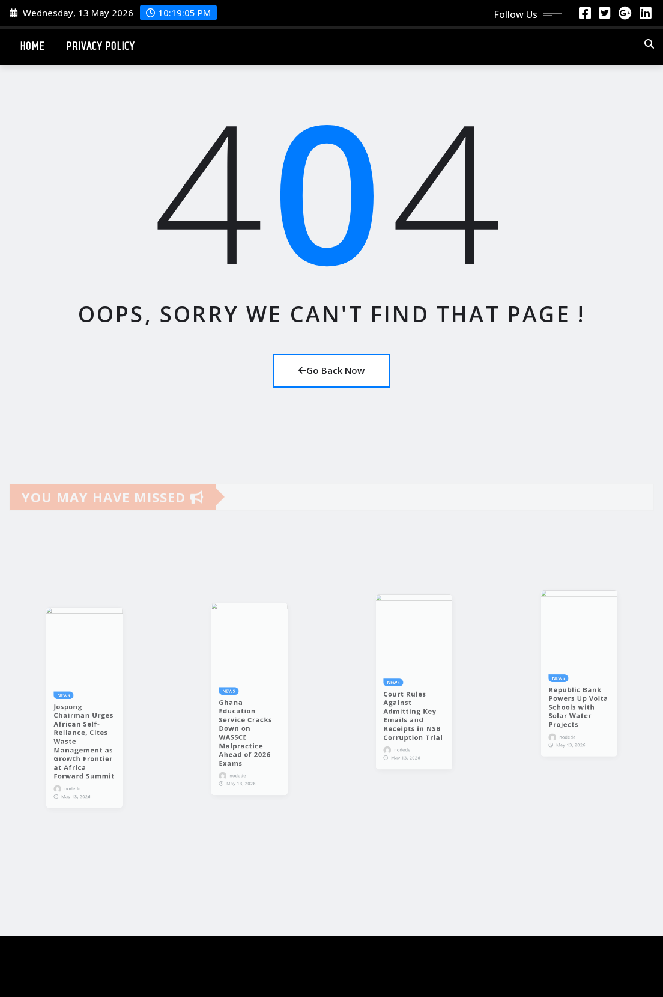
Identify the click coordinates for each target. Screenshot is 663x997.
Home (32, 46)
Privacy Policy (100, 46)
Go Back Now (331, 370)
